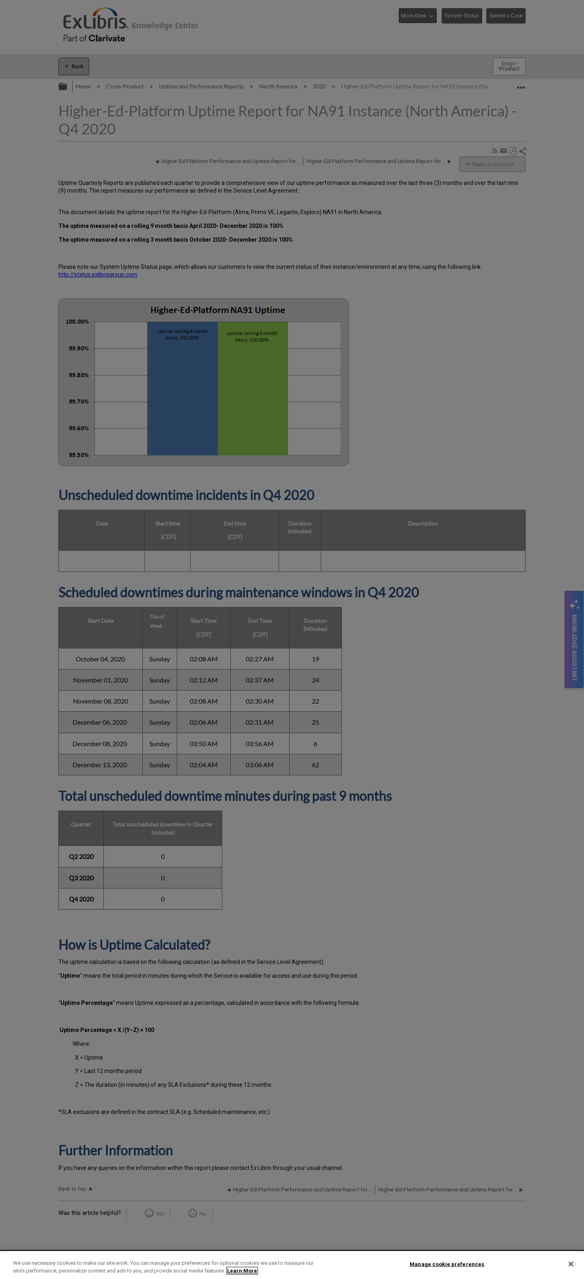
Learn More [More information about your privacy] (242, 1271)
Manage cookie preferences (447, 1264)
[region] (292, 1265)
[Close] (571, 1264)
